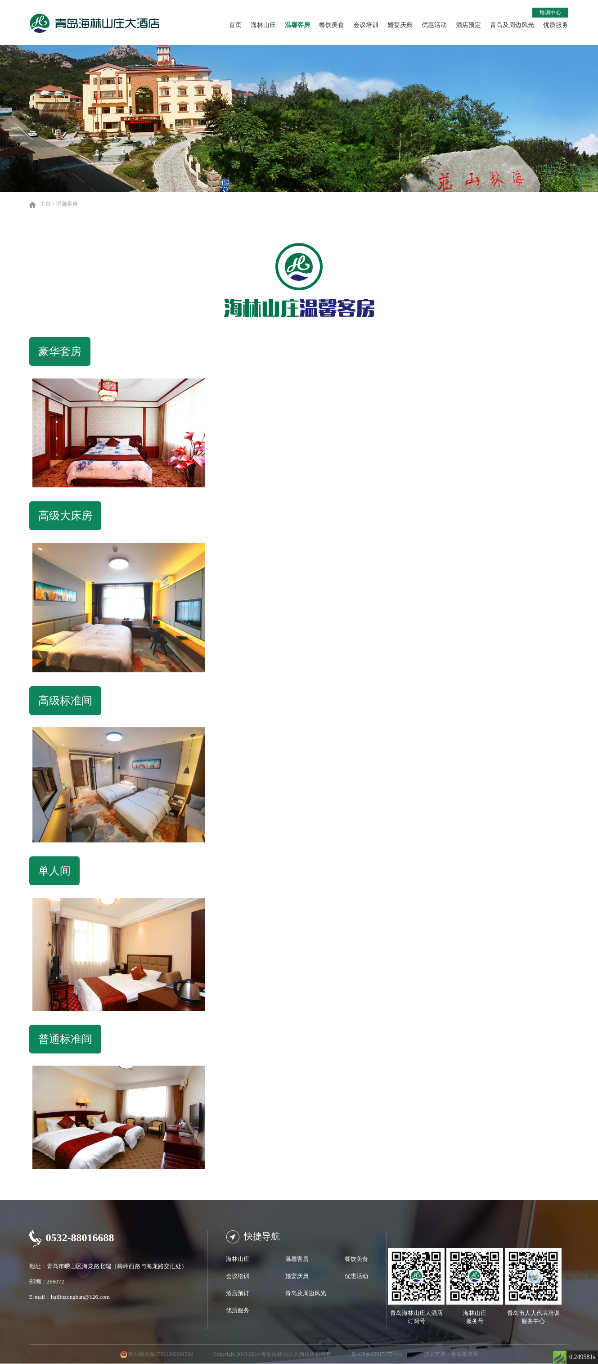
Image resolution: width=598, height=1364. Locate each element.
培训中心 (550, 12)
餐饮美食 (331, 25)
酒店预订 (237, 1293)
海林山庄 (263, 25)
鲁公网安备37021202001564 (160, 1354)
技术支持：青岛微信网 (451, 1354)
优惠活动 (434, 25)
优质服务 (555, 25)
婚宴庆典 (400, 25)
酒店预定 (468, 25)
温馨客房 (297, 25)
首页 (235, 25)
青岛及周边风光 (512, 25)
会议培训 (365, 25)
